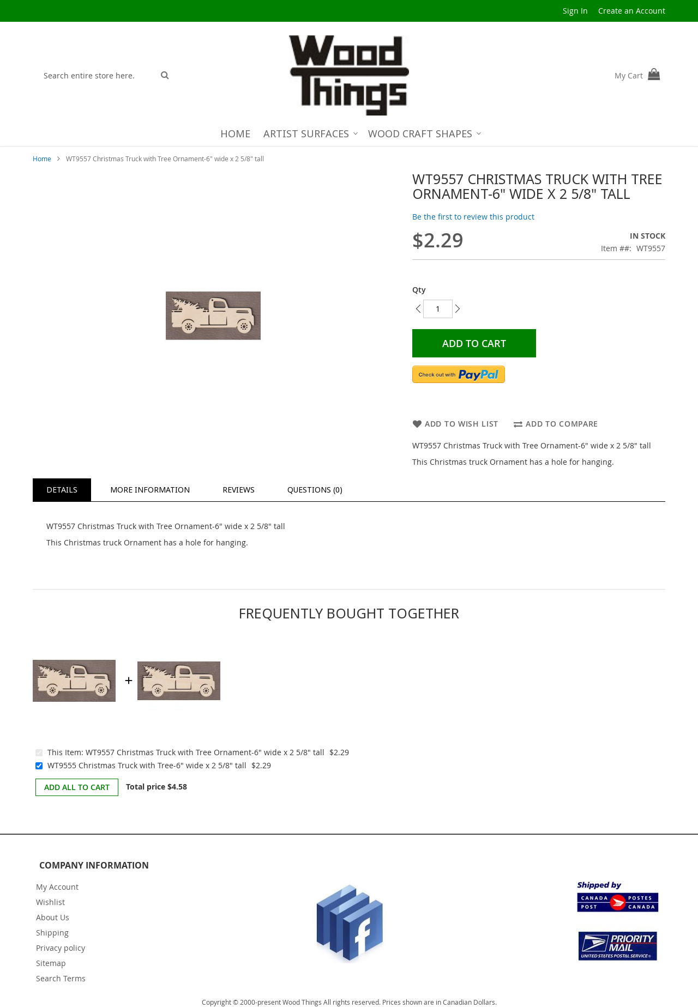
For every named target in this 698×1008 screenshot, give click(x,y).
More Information (150, 489)
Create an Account (631, 10)
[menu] (349, 133)
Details (61, 489)
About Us (52, 917)
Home (42, 158)
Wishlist (50, 902)
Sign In (575, 10)
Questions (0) (314, 489)
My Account (57, 887)
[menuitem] (235, 133)
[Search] (165, 74)
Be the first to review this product (473, 216)
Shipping (52, 932)
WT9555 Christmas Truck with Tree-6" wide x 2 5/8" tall (146, 765)
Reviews (238, 489)
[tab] (62, 489)
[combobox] (96, 75)
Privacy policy (60, 948)
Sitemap (51, 963)
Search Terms (61, 978)
